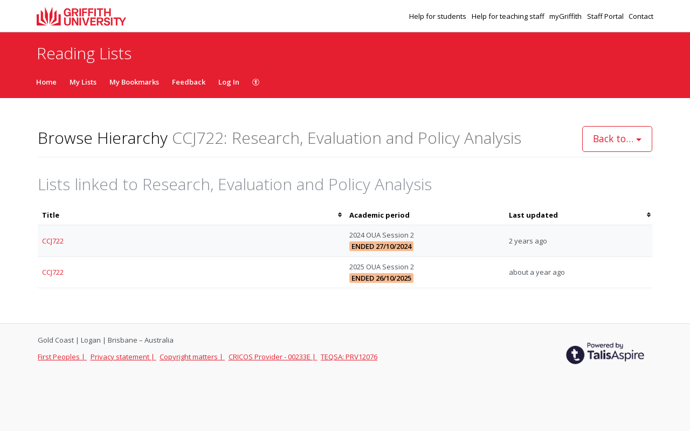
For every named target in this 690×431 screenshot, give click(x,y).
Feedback (188, 82)
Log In (228, 82)
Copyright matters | (192, 357)
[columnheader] (191, 215)
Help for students (438, 16)
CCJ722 (53, 241)
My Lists (83, 82)
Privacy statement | (123, 357)
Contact (641, 16)
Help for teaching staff (509, 16)
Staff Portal (606, 16)
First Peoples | (62, 357)
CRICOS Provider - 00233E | (273, 357)
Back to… (617, 138)
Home (46, 82)
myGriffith (566, 16)
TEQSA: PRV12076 (349, 357)
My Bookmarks (134, 82)
